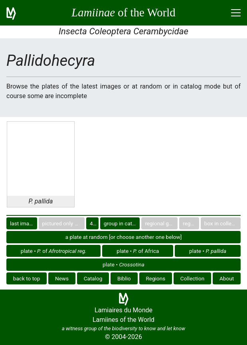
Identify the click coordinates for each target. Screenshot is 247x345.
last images (23, 223)
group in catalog (122, 223)
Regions (155, 278)
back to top (26, 278)
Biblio (124, 278)
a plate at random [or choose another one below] (123, 237)
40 (93, 223)
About (226, 278)
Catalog (93, 278)
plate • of (54, 251)
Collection (192, 278)
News (62, 278)
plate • (207, 251)
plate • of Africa (138, 251)
